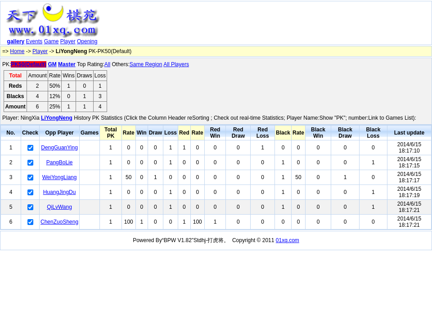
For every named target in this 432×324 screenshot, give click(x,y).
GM (52, 64)
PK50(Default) (28, 64)
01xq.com (287, 240)
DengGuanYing (59, 147)
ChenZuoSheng (59, 222)
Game (51, 41)
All (107, 64)
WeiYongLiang (59, 177)
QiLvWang (59, 207)
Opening (87, 41)
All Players (176, 64)
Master (67, 64)
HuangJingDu (59, 192)
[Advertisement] (158, 18)
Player (68, 41)
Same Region (146, 64)
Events (34, 41)
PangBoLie (59, 162)
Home (17, 51)
